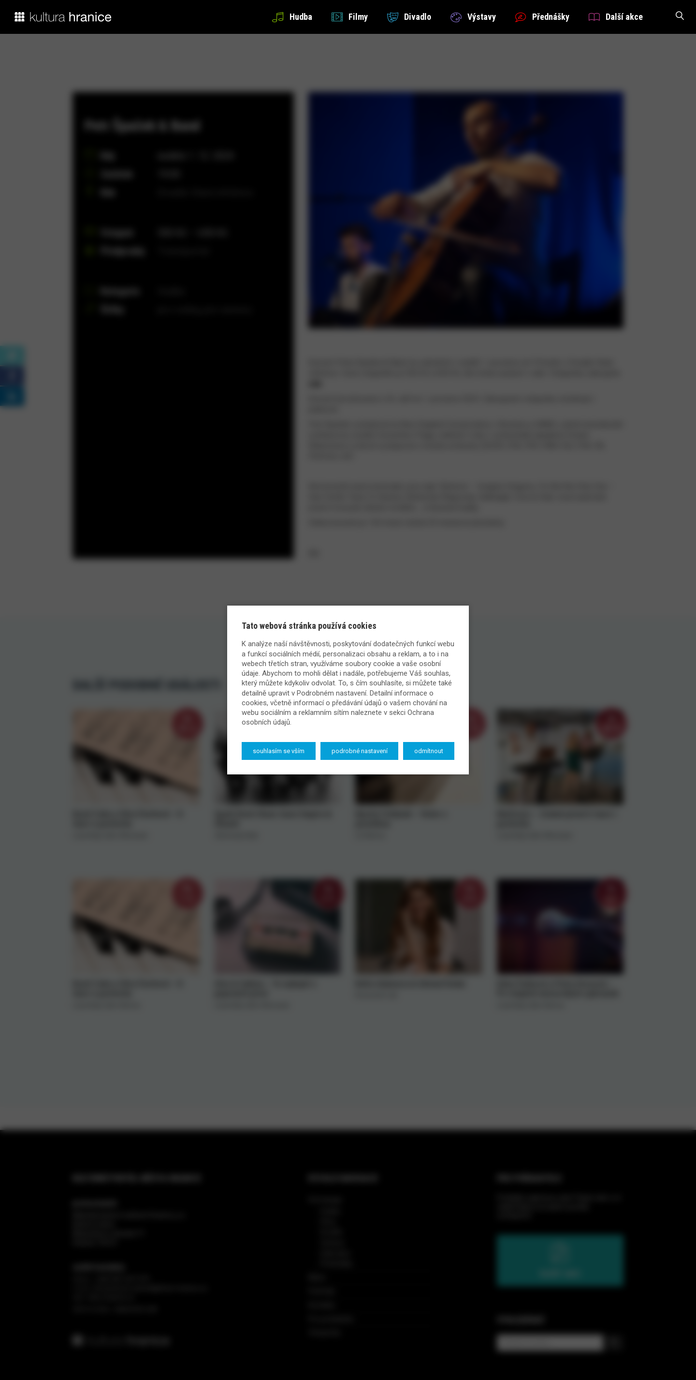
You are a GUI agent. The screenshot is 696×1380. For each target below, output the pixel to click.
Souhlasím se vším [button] (278, 751)
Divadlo (409, 16)
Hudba (292, 16)
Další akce (616, 16)
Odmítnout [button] (428, 751)
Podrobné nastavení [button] (360, 751)
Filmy (350, 16)
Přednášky (542, 16)
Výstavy (473, 16)
